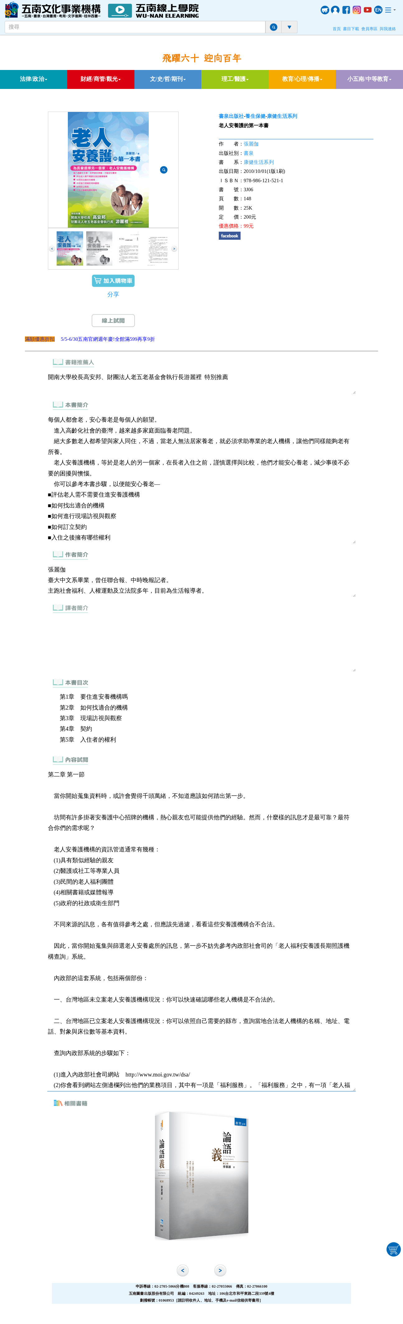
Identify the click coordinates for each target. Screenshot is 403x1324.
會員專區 (369, 29)
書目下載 (351, 29)
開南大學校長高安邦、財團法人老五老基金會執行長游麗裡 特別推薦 (201, 382)
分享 (113, 294)
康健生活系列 (282, 116)
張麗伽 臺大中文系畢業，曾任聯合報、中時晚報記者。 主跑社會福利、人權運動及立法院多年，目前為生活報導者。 (201, 580)
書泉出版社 (231, 116)
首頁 (337, 29)
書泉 (249, 153)
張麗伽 (251, 143)
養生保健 (255, 116)
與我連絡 (388, 29)
